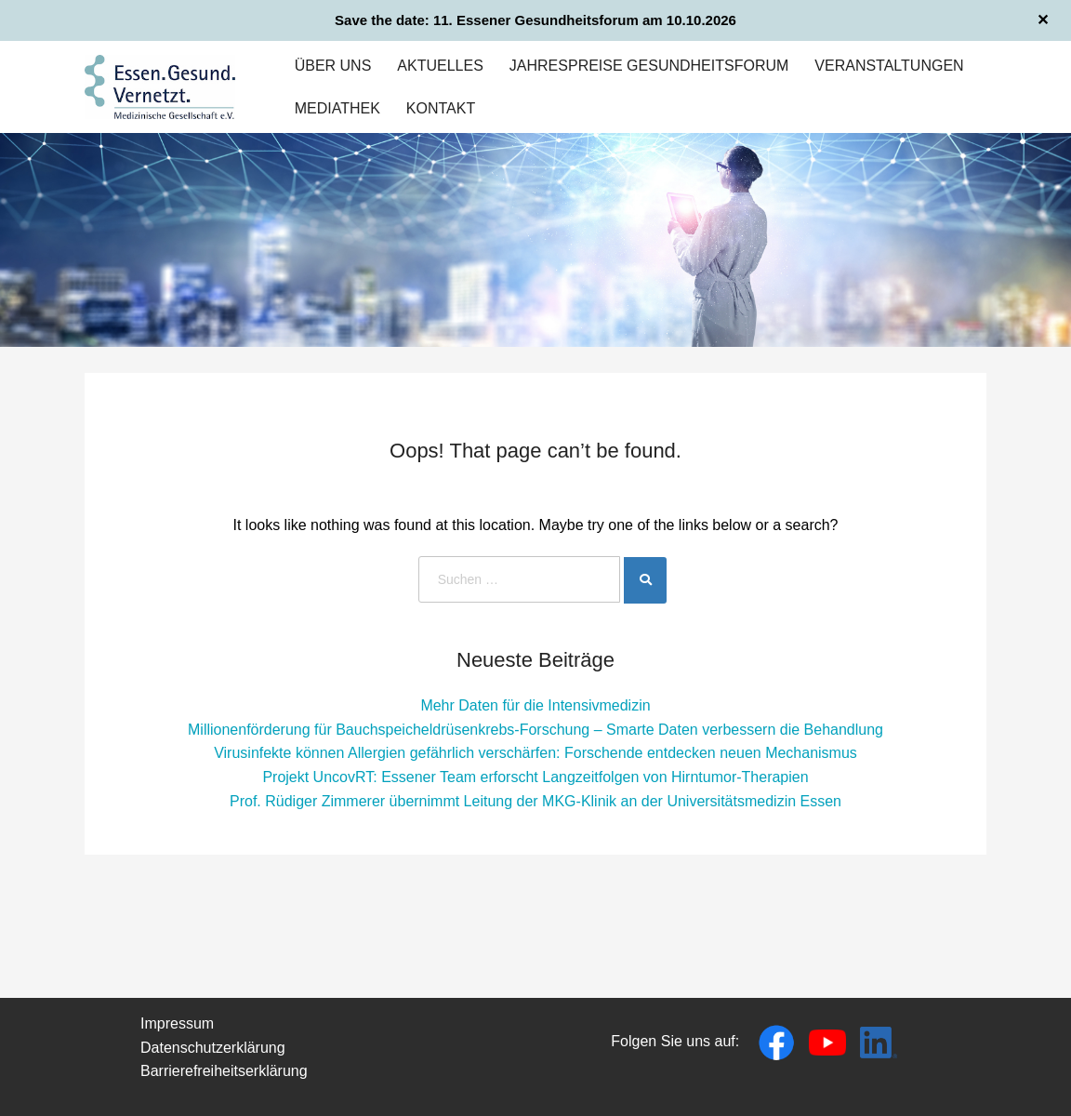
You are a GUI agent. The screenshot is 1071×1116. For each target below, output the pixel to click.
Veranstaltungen (888, 65)
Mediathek (337, 108)
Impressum (177, 1023)
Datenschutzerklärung (212, 1048)
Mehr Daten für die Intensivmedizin (535, 705)
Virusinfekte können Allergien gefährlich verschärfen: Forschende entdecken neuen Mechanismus (535, 753)
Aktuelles (440, 65)
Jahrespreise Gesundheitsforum (648, 65)
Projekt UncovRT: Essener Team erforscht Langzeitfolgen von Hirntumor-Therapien (535, 777)
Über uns (333, 65)
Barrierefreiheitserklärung (224, 1071)
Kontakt (440, 108)
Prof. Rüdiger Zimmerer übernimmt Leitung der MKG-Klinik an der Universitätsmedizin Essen (535, 801)
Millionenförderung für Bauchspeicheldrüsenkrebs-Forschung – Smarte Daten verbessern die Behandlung (535, 729)
